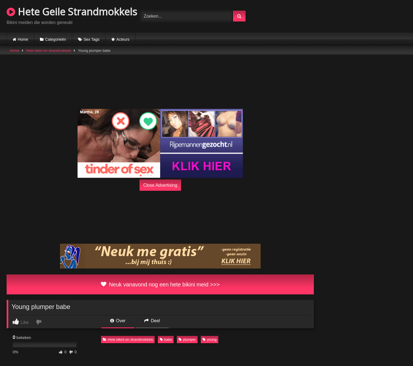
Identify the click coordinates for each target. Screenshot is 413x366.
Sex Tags (91, 39)
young (210, 339)
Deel (152, 320)
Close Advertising (160, 185)
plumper (187, 339)
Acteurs (122, 39)
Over (118, 320)
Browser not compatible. (341, 15)
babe (166, 339)
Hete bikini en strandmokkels (48, 50)
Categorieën (55, 39)
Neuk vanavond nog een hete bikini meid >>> (160, 284)
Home (23, 39)
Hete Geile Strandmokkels (72, 11)
